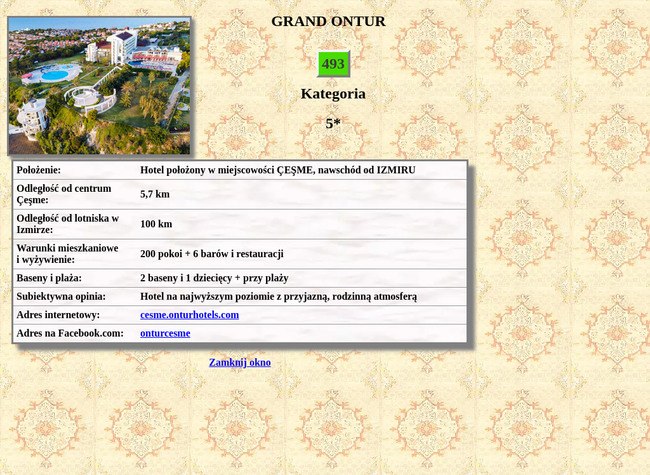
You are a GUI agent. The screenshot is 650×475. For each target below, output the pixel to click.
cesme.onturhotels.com (189, 314)
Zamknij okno (239, 362)
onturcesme (165, 333)
